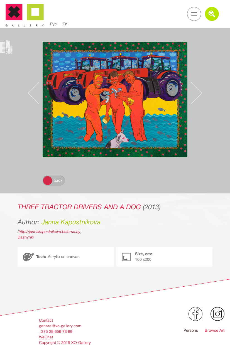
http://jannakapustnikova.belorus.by (49, 231)
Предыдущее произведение (36, 93)
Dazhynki (26, 237)
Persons (190, 330)
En (65, 24)
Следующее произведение (193, 93)
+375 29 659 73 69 (55, 331)
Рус (53, 24)
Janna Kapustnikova (71, 222)
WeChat (46, 337)
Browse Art (214, 330)
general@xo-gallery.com (60, 326)
